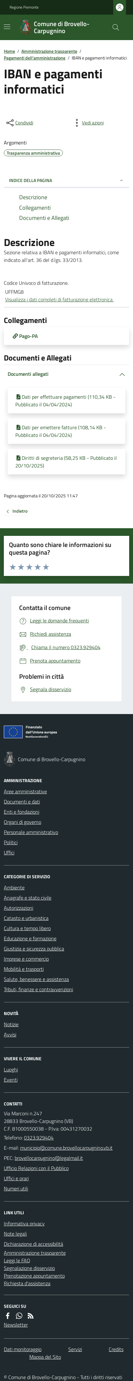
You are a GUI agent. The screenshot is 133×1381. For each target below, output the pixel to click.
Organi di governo (22, 822)
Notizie (11, 1024)
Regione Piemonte (24, 7)
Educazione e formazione (30, 938)
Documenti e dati (22, 801)
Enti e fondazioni (21, 812)
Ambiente (14, 887)
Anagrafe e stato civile (27, 897)
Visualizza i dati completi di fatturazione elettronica (59, 299)
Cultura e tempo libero (27, 928)
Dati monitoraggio (22, 1349)
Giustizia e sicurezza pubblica (34, 948)
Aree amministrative (25, 791)
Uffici (9, 852)
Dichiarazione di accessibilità (33, 1244)
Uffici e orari (16, 1178)
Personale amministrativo (31, 832)
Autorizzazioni (18, 908)
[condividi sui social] (19, 123)
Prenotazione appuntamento (34, 1275)
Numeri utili (16, 1188)
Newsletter (16, 1324)
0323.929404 (39, 1137)
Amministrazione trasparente (49, 51)
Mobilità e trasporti (24, 969)
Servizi (75, 1349)
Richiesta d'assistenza (27, 1283)
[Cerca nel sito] (113, 27)
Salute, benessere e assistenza (36, 979)
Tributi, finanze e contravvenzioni (38, 989)
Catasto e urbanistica (26, 918)
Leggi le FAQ (17, 1260)
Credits (116, 1349)
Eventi (11, 1079)
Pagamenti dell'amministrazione (34, 57)
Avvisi (10, 1034)
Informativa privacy (24, 1223)
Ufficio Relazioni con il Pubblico (36, 1168)
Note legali (15, 1233)
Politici (11, 842)
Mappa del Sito (45, 1357)
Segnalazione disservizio (29, 1268)
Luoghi (11, 1069)
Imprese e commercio (26, 959)
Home (9, 51)
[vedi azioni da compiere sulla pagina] (87, 123)
